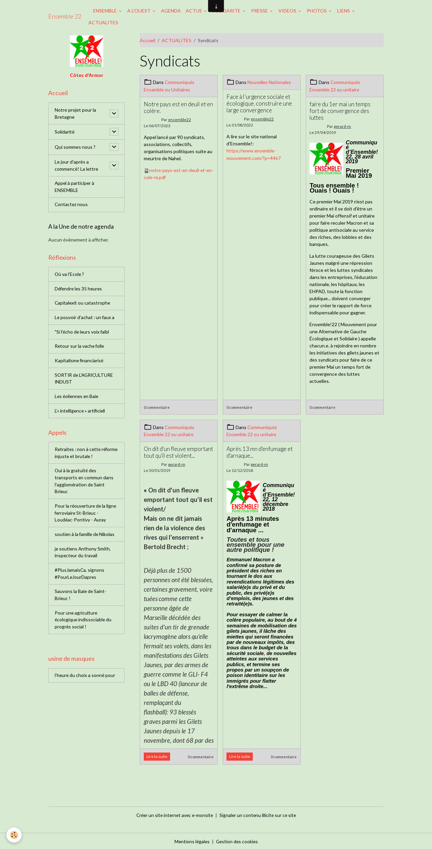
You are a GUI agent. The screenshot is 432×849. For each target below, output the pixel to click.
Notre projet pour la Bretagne (75, 113)
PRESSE (260, 10)
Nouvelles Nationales (269, 82)
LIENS (344, 10)
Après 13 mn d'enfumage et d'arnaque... (259, 451)
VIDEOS (287, 10)
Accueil (147, 40)
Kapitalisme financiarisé (79, 362)
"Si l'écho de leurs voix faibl (82, 333)
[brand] (64, 16)
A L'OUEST (139, 10)
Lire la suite (156, 755)
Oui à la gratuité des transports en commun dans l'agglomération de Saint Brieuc (84, 484)
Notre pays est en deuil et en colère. (178, 107)
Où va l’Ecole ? (70, 275)
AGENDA (171, 10)
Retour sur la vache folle (80, 347)
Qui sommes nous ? (75, 147)
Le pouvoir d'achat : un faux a (85, 318)
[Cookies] (14, 835)
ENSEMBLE (105, 10)
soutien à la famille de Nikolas (85, 538)
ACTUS (194, 10)
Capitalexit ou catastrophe (83, 304)
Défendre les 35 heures (79, 289)
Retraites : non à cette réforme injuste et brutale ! (83, 455)
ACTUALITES (103, 22)
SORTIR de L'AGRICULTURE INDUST (85, 380)
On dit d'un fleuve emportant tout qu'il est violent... (178, 451)
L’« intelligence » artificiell (81, 413)
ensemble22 (179, 119)
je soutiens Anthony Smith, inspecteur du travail (83, 555)
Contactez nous (71, 205)
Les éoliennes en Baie (77, 398)
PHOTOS (317, 10)
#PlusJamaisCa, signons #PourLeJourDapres (80, 577)
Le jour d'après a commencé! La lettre (76, 165)
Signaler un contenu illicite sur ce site (259, 814)
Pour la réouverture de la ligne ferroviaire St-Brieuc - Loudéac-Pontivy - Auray (86, 516)
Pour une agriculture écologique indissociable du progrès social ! (83, 624)
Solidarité (65, 132)
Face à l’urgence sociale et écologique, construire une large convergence (259, 103)
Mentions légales (191, 840)
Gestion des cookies (237, 840)
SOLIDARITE (227, 10)
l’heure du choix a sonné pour (85, 680)
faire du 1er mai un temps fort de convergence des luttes (340, 110)
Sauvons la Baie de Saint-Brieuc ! (81, 599)
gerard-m (342, 126)
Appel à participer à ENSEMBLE (75, 187)
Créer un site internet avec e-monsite (174, 814)
